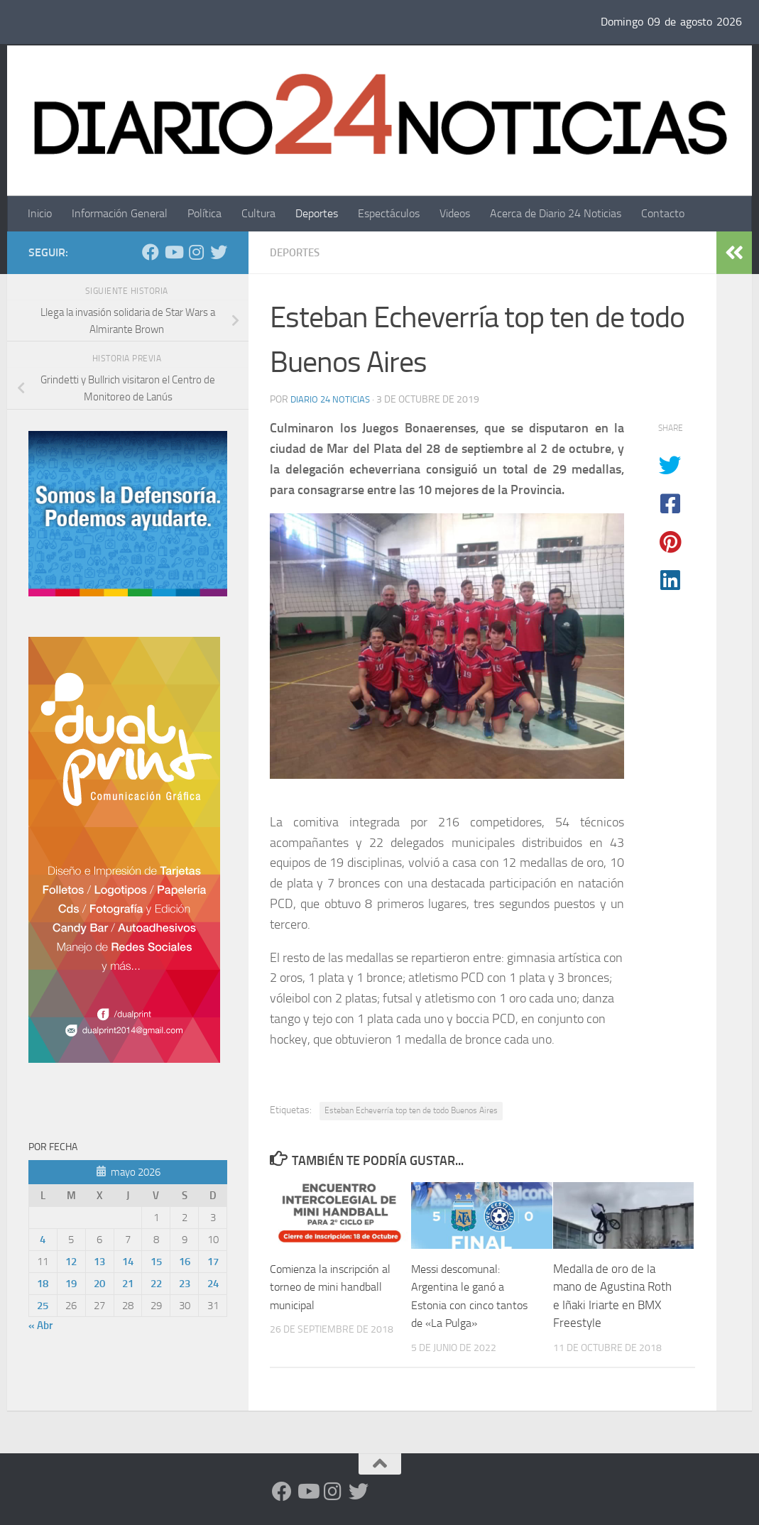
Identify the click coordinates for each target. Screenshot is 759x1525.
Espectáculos (389, 213)
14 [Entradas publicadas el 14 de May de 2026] (127, 1261)
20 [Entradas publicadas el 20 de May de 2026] (99, 1283)
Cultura (258, 213)
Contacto (662, 213)
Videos (454, 213)
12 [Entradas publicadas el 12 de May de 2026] (71, 1261)
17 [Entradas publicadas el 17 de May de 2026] (213, 1261)
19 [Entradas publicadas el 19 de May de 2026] (71, 1283)
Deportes (316, 213)
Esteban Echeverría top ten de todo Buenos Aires (411, 1110)
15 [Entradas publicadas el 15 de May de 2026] (156, 1261)
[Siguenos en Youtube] (173, 252)
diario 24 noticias (332, 399)
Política (204, 213)
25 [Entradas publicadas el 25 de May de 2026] (42, 1305)
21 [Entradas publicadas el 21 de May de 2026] (127, 1283)
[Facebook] (150, 252)
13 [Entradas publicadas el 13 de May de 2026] (99, 1261)
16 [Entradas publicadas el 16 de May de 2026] (184, 1261)
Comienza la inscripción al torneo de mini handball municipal (329, 1287)
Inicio (40, 213)
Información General (120, 213)
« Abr (40, 1325)
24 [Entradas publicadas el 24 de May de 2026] (213, 1283)
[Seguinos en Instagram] (195, 252)
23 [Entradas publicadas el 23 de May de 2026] (184, 1283)
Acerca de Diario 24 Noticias (555, 213)
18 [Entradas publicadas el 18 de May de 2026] (42, 1283)
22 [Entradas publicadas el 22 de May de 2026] (156, 1283)
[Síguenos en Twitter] (218, 252)
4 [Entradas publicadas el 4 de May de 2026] (42, 1239)
